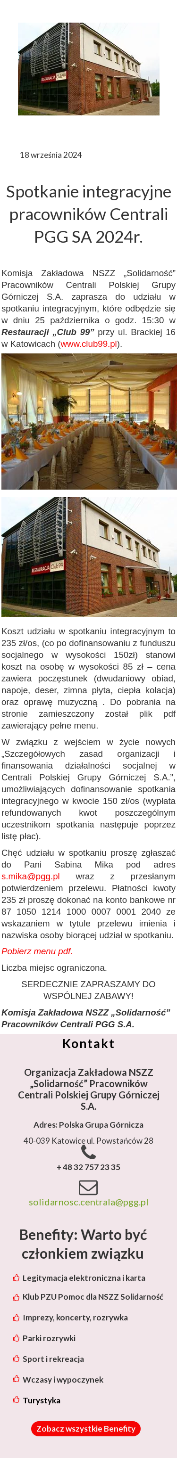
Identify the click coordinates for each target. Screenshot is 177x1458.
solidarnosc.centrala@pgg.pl (89, 1201)
